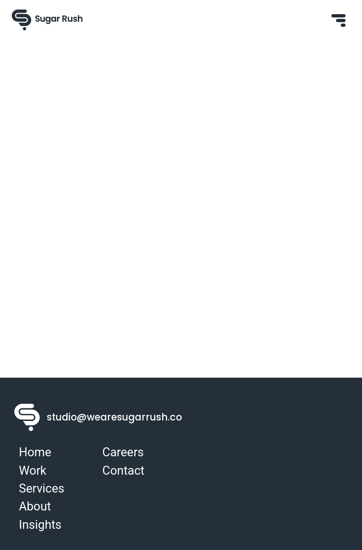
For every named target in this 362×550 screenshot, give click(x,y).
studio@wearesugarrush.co (130, 417)
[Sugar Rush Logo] (47, 20)
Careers (123, 452)
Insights (40, 525)
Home (35, 452)
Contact (123, 470)
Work (33, 470)
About (35, 506)
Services (41, 488)
